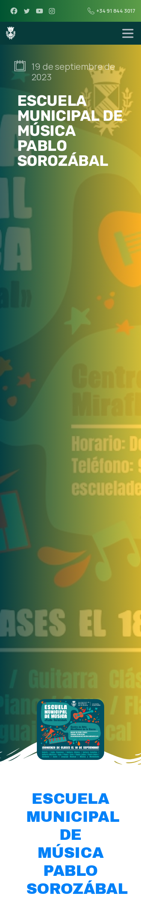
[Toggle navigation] (127, 33)
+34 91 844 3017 (111, 11)
